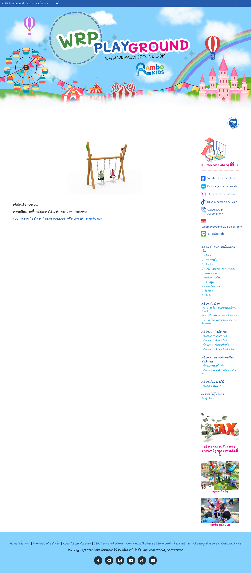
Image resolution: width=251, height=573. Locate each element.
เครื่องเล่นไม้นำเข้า (211, 385)
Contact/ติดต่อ (231, 543)
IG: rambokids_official (221, 194)
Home (24, 123)
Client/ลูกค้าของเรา (206, 543)
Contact (201, 123)
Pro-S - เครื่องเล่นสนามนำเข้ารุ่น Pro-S (219, 309)
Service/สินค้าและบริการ (174, 543)
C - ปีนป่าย (207, 264)
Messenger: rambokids (222, 186)
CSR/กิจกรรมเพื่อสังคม (109, 543)
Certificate (125, 123)
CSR (100, 123)
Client (176, 123)
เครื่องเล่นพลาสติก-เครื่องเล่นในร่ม (219, 372)
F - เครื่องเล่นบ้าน (211, 277)
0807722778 (215, 214)
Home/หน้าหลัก (20, 543)
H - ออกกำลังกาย (211, 286)
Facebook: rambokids (221, 178)
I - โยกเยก (207, 290)
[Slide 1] (122, 107)
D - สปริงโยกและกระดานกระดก (219, 268)
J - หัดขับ (207, 295)
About (74, 123)
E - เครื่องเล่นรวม (211, 273)
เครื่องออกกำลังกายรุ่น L (214, 340)
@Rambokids (215, 233)
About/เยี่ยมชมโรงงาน (77, 543)
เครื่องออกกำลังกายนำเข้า (215, 344)
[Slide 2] (128, 107)
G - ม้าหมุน (208, 281)
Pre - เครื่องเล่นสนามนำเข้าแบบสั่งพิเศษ (219, 322)
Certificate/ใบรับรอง (140, 543)
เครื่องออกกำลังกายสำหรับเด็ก (218, 349)
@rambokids (93, 218)
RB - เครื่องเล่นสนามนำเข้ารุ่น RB (219, 315)
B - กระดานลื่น (209, 259)
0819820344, (215, 209)
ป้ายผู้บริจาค (208, 398)
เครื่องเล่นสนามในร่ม (213, 365)
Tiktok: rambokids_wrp (222, 201)
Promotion (49, 123)
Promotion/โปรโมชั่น (46, 543)
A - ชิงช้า (206, 255)
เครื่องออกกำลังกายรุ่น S (214, 335)
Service (150, 123)
